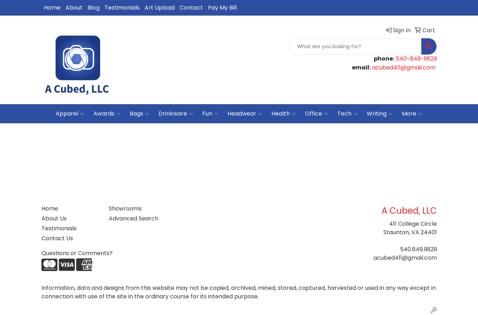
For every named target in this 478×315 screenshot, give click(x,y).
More (412, 113)
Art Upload (160, 8)
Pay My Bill (222, 8)
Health (283, 113)
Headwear (244, 113)
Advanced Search (133, 218)
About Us (54, 218)
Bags (139, 113)
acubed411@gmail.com (403, 67)
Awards (107, 113)
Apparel (70, 113)
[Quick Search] (355, 46)
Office (316, 113)
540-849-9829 (416, 59)
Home (52, 8)
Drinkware (175, 113)
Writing (380, 113)
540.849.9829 (418, 249)
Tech (347, 113)
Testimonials (122, 8)
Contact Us (57, 238)
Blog (94, 8)
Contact (191, 8)
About (74, 8)
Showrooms (125, 208)
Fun (210, 113)
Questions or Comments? (77, 253)
